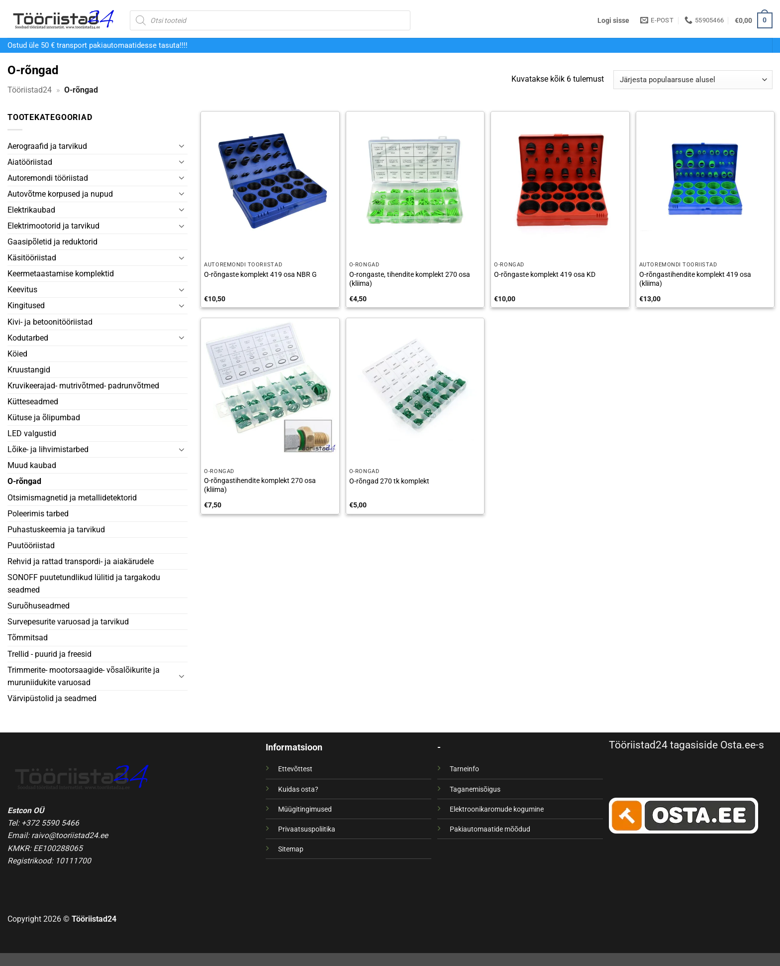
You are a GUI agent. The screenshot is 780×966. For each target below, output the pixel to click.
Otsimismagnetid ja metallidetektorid (72, 497)
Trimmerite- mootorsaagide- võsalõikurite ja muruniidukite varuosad (83, 676)
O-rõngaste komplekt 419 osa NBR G (260, 274)
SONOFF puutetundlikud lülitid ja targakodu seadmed (83, 584)
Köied (17, 354)
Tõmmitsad (27, 637)
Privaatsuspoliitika (306, 829)
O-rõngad (24, 481)
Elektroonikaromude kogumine (497, 809)
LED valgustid (31, 433)
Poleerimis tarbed (38, 513)
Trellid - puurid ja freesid (49, 654)
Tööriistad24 (29, 90)
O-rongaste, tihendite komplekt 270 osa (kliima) (409, 278)
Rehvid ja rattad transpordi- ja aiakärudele (80, 561)
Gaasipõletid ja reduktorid (52, 241)
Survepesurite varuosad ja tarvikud (68, 621)
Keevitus (22, 289)
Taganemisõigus (475, 789)
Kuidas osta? (298, 789)
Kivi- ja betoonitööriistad (50, 322)
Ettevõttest (295, 769)
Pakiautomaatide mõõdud (490, 829)
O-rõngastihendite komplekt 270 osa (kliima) (260, 485)
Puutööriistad (31, 545)
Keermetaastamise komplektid (60, 273)
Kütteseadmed (32, 401)
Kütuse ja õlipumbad (43, 417)
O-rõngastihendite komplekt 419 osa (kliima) (695, 278)
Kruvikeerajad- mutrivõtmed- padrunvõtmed (83, 385)
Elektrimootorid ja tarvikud (53, 226)
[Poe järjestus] (693, 79)
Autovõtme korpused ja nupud (60, 194)
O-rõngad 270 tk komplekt (389, 481)
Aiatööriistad (29, 162)
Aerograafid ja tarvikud (47, 146)
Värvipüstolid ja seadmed (52, 698)
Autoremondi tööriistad (47, 178)
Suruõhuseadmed (38, 605)
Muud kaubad (31, 465)
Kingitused (26, 305)
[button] (613, 20)
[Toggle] (182, 146)
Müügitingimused (305, 809)
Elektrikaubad (31, 210)
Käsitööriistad (31, 257)
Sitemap (290, 849)
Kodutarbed (27, 338)
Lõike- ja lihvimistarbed (48, 449)
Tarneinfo (464, 769)
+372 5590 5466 (50, 823)
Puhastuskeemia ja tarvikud (56, 529)
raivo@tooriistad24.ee (69, 835)
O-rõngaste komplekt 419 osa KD (544, 274)
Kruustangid (28, 369)
